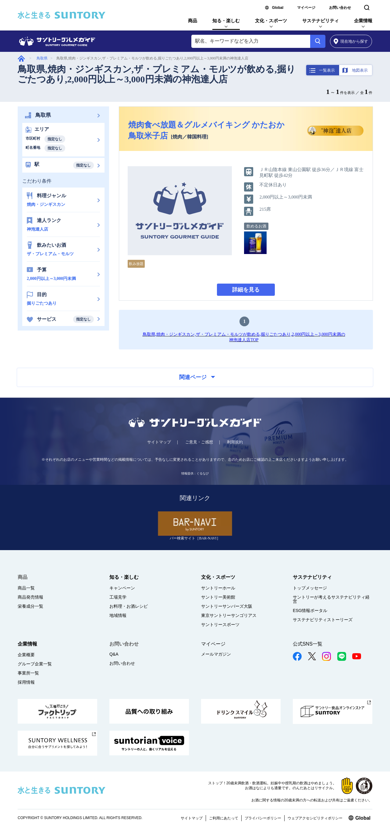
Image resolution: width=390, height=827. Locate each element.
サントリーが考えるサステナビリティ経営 (331, 599)
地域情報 (117, 615)
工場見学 (117, 597)
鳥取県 (42, 58)
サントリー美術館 (218, 597)
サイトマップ (159, 442)
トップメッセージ (310, 587)
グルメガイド (21, 58)
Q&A (114, 654)
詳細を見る (246, 290)
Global (277, 7)
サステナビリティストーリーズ (323, 619)
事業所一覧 (28, 673)
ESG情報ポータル (310, 610)
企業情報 (363, 20)
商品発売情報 (30, 597)
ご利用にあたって (223, 818)
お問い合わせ (340, 7)
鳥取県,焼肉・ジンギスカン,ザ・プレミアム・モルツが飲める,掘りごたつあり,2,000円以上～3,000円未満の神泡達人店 (157, 74)
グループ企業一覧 (35, 663)
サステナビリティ (320, 20)
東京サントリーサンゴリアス (229, 615)
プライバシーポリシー (263, 818)
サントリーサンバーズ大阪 (226, 606)
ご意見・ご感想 (199, 442)
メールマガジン (216, 654)
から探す (351, 41)
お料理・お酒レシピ (128, 606)
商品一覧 (26, 587)
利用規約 (235, 442)
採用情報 (26, 682)
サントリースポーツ (220, 624)
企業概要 (26, 654)
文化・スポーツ (271, 20)
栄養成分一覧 (30, 606)
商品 (192, 20)
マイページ (306, 7)
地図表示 (360, 70)
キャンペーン (122, 587)
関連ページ (197, 377)
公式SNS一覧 (307, 643)
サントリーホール (218, 587)
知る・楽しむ (226, 20)
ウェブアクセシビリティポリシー (315, 818)
